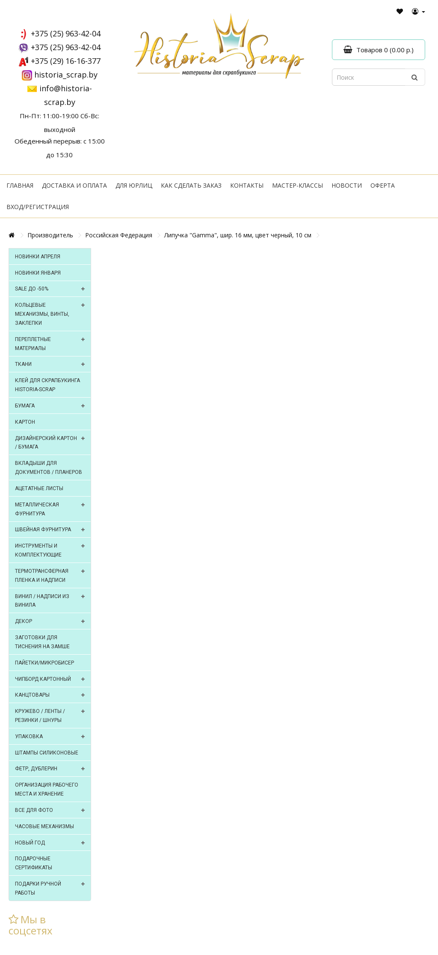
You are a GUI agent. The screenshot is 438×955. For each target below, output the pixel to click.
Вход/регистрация (37, 207)
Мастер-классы (297, 185)
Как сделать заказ (191, 185)
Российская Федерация (118, 235)
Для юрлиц (133, 185)
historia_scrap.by (66, 74)
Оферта (382, 185)
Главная (19, 185)
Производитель (50, 235)
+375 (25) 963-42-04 (66, 33)
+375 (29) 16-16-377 (66, 61)
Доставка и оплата (74, 185)
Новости (346, 185)
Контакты (246, 185)
